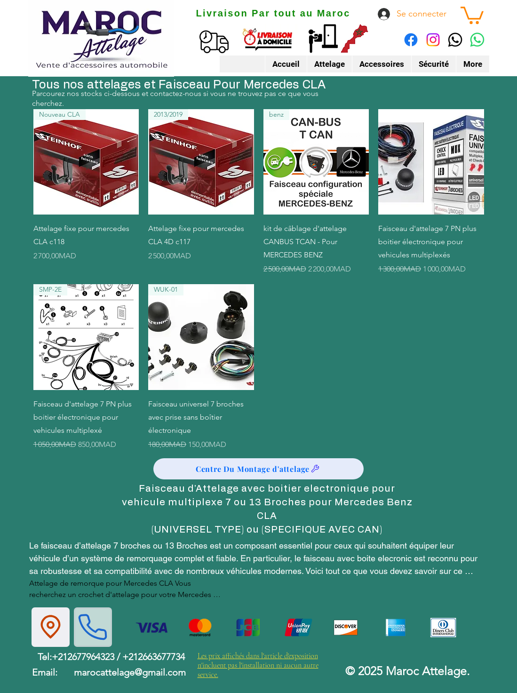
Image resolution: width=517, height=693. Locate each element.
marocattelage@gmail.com (130, 672)
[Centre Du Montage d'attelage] (258, 468)
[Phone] (93, 627)
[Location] (51, 627)
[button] (472, 14)
